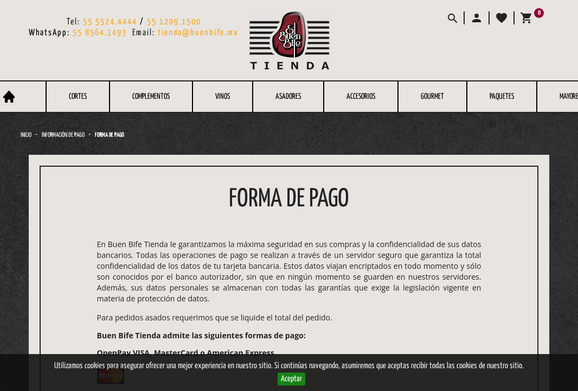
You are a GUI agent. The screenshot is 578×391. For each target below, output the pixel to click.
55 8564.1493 (100, 33)
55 (153, 22)
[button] (476, 17)
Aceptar (291, 379)
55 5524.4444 (110, 22)
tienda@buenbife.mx (198, 33)
